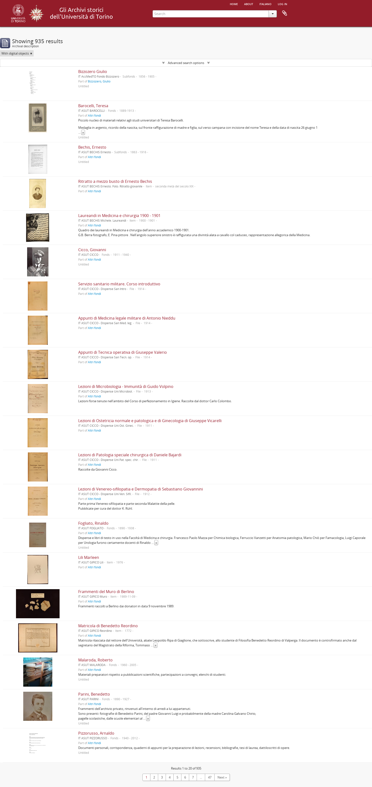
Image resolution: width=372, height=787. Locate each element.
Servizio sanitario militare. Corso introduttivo (119, 284)
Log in (282, 3)
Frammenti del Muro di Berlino (106, 591)
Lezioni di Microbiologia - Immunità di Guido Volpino (125, 386)
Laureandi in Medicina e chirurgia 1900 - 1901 (119, 215)
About (248, 3)
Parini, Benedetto (94, 694)
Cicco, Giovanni (92, 249)
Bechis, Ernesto (92, 147)
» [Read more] (83, 132)
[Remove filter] (31, 53)
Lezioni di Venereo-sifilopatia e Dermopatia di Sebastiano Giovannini (140, 489)
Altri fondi (94, 115)
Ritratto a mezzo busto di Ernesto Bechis (115, 181)
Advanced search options (186, 63)
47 (209, 777)
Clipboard (285, 13)
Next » (222, 777)
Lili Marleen (88, 557)
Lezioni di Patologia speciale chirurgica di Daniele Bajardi (129, 455)
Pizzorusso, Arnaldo (96, 733)
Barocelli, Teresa (93, 105)
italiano (265, 3)
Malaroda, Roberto (95, 660)
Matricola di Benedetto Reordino (108, 625)
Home (234, 3)
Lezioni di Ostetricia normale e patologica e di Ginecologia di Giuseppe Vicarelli (150, 420)
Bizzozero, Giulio (99, 81)
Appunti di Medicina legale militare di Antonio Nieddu (126, 318)
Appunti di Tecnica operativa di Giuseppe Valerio (122, 352)
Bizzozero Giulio (92, 71)
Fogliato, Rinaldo (93, 523)
